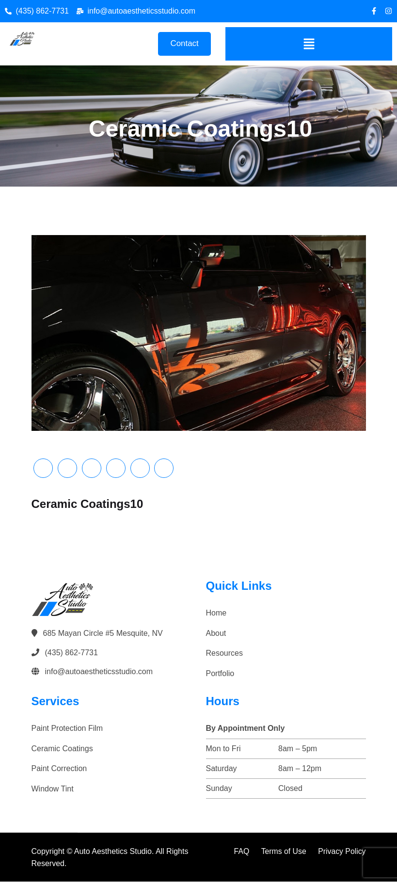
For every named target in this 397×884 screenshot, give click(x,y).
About (216, 635)
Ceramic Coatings (62, 750)
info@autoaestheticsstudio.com (99, 674)
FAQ (240, 853)
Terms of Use (282, 853)
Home (216, 615)
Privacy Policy (342, 853)
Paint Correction (59, 771)
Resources (224, 655)
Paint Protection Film (67, 730)
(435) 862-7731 (71, 654)
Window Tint (53, 791)
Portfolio (220, 675)
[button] (308, 44)
